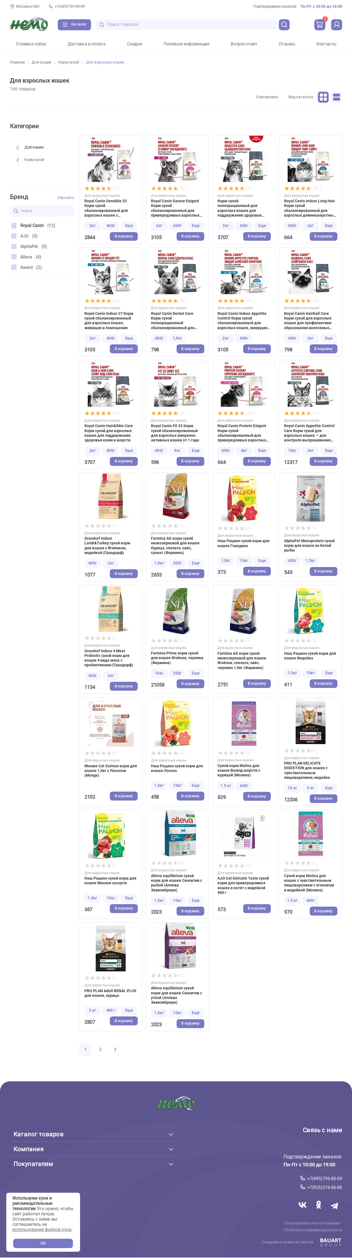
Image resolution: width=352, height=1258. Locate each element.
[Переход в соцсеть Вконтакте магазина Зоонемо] (300, 1211)
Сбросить (65, 197)
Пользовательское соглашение (313, 1224)
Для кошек (44, 62)
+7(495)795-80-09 (70, 6)
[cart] (319, 24)
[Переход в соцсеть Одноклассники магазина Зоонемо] (317, 1211)
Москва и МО (27, 6)
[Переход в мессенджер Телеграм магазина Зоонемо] (334, 1211)
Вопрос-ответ (244, 44)
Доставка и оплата (87, 44)
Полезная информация (186, 44)
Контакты (326, 44)
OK (43, 1243)
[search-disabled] (102, 25)
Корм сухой (70, 62)
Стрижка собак (31, 44)
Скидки (134, 44)
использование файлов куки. (42, 1229)
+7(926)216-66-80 (324, 1187)
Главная (19, 62)
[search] (284, 24)
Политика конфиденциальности (314, 1231)
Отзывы (287, 44)
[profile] (336, 24)
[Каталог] (74, 24)
